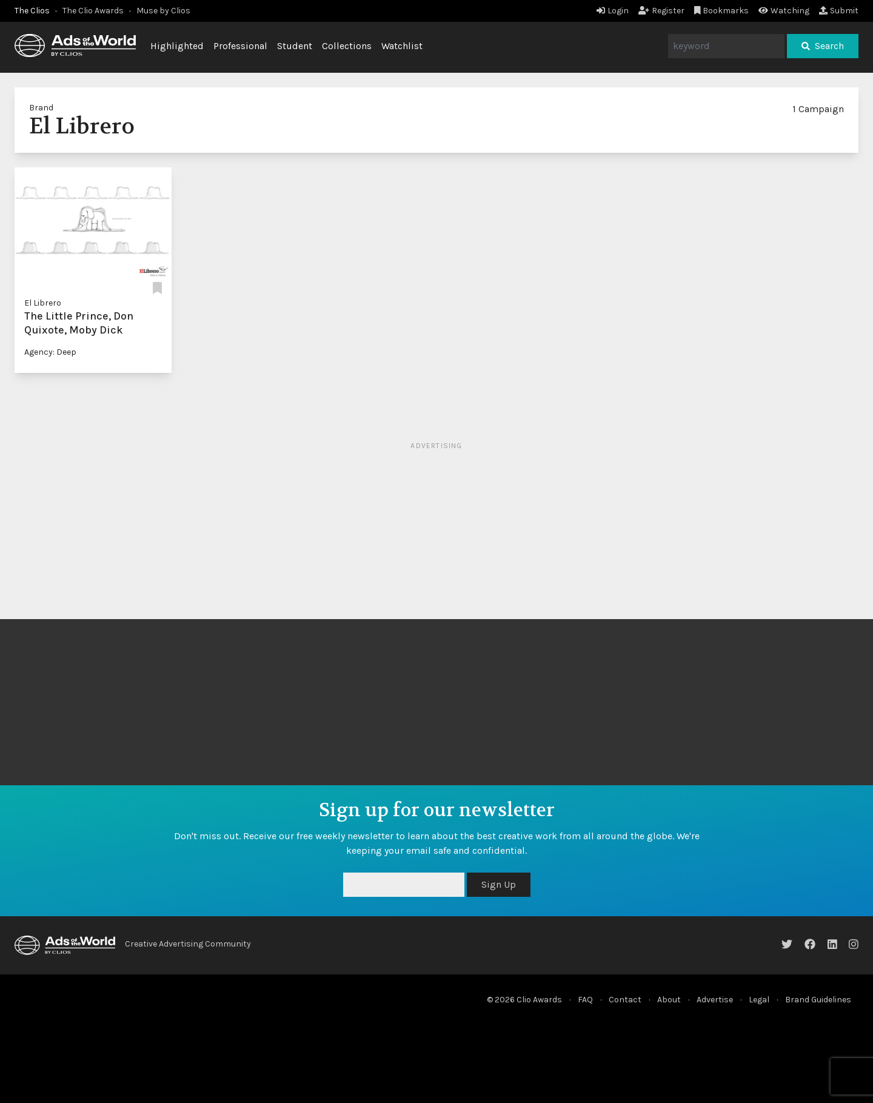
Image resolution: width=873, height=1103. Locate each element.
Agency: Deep (50, 352)
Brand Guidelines (818, 999)
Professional (240, 46)
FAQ (585, 999)
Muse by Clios (163, 10)
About (669, 999)
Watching (783, 10)
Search (822, 46)
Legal (759, 999)
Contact (625, 999)
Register (661, 10)
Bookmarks (721, 10)
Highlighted (177, 46)
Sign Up (498, 884)
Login (613, 10)
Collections (347, 46)
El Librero (42, 303)
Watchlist (402, 46)
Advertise (715, 999)
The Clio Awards (93, 10)
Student (294, 46)
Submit (838, 10)
